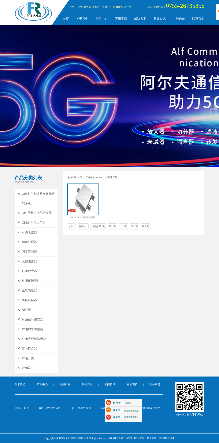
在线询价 (179, 18)
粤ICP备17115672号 (122, 438)
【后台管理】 (140, 438)
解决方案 (140, 18)
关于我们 (82, 18)
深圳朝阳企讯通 (166, 438)
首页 (79, 177)
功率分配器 (29, 242)
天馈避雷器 (29, 261)
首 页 (65, 18)
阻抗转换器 (29, 300)
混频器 (26, 367)
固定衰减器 (29, 251)
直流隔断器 (29, 290)
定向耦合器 (29, 348)
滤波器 (26, 309)
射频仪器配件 (31, 280)
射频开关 (28, 358)
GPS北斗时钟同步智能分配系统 (38, 198)
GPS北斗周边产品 (34, 222)
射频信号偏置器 (32, 319)
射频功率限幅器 (32, 329)
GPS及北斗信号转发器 (37, 212)
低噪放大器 (29, 271)
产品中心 (101, 18)
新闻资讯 (160, 18)
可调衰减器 (29, 232)
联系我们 (198, 18)
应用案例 (121, 18)
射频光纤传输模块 (34, 338)
